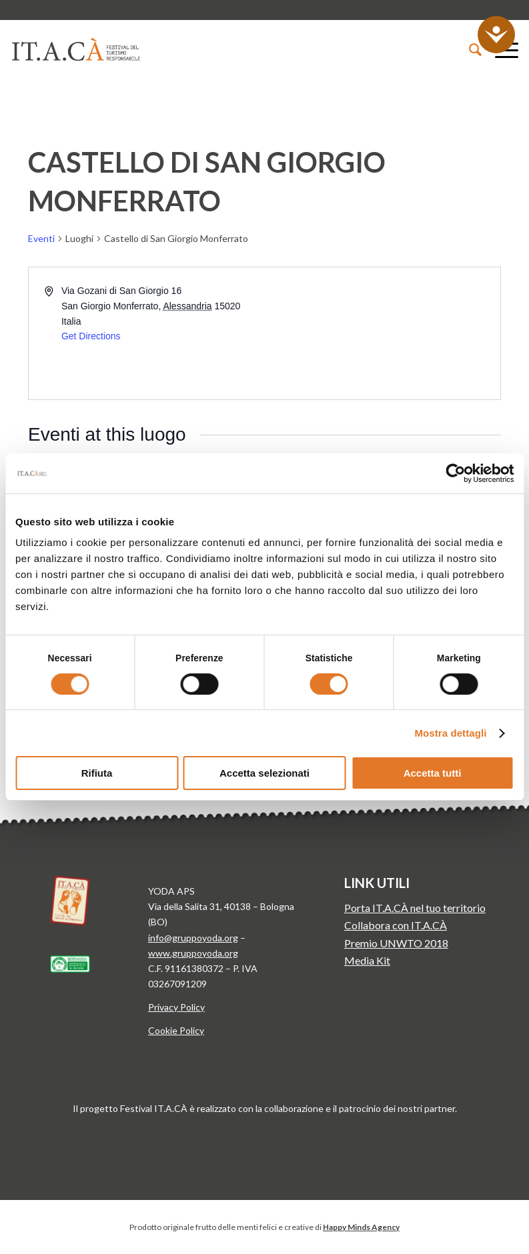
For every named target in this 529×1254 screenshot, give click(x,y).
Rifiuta (97, 773)
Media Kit (367, 960)
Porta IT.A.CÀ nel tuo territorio (415, 907)
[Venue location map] (382, 333)
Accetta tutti (433, 773)
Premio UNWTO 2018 (396, 943)
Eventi (41, 238)
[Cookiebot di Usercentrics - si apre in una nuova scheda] (455, 473)
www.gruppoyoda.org (193, 953)
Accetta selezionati (264, 773)
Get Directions (91, 336)
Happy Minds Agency (361, 1227)
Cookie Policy (176, 1030)
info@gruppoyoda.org (193, 937)
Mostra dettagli (450, 733)
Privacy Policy (176, 1007)
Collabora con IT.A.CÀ (395, 925)
